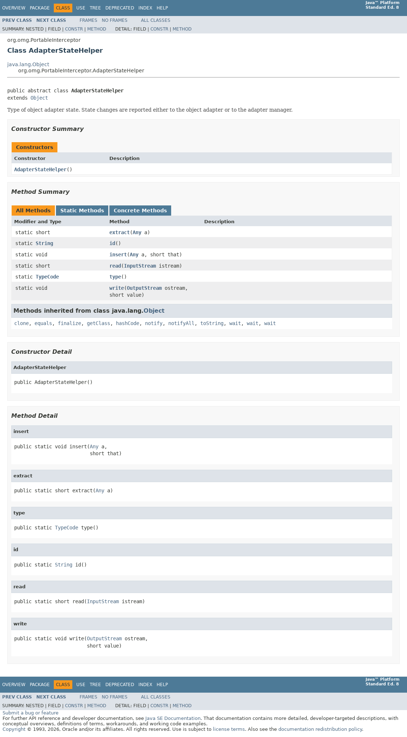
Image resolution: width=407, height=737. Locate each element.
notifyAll (181, 323)
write (116, 288)
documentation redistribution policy (320, 729)
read (115, 266)
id (112, 243)
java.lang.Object (28, 64)
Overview (13, 8)
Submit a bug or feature (31, 713)
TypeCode (47, 277)
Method (96, 29)
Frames (88, 20)
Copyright (14, 729)
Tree (95, 8)
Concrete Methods (140, 210)
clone (21, 323)
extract (119, 232)
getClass (98, 323)
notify (153, 323)
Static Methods (82, 210)
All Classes (155, 20)
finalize (69, 323)
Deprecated (119, 8)
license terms (229, 729)
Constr (74, 29)
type (115, 277)
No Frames (115, 20)
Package (40, 8)
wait (235, 323)
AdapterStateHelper (40, 169)
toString (211, 323)
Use (80, 8)
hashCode (127, 323)
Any (137, 232)
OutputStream (144, 288)
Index (145, 8)
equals (43, 323)
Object (39, 98)
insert (118, 254)
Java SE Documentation (173, 718)
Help (162, 8)
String (44, 243)
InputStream (140, 266)
